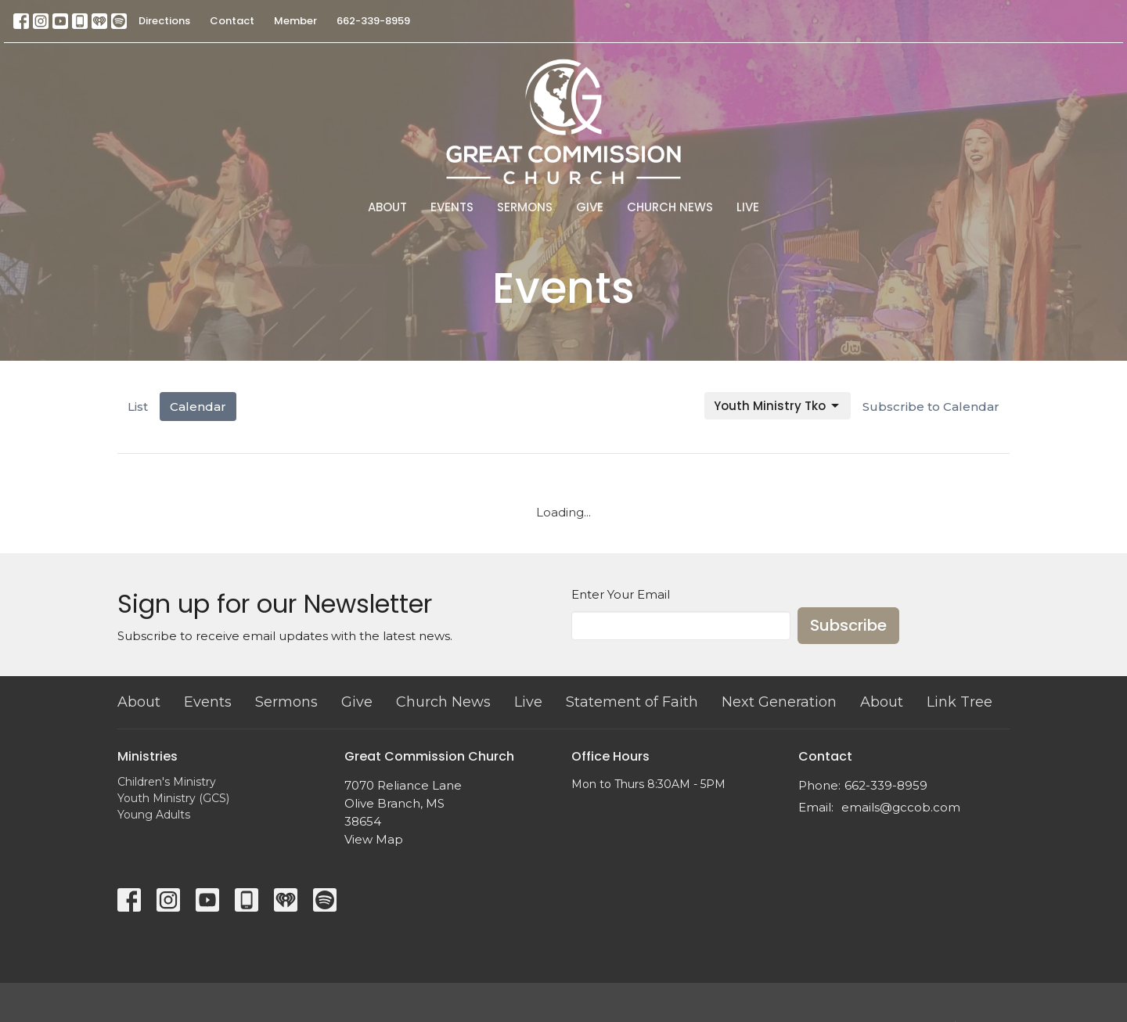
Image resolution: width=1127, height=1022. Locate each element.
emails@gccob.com (900, 807)
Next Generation (779, 702)
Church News (670, 207)
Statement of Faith (632, 702)
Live (747, 207)
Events (451, 207)
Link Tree (959, 702)
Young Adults (153, 815)
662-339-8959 (373, 20)
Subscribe (848, 625)
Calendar (198, 406)
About (387, 207)
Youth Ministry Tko (777, 406)
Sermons (525, 207)
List (138, 406)
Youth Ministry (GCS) (173, 798)
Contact (232, 20)
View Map (373, 839)
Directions (164, 20)
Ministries (147, 756)
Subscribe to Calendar (930, 406)
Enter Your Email (620, 594)
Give (589, 207)
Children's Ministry (166, 782)
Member (295, 20)
